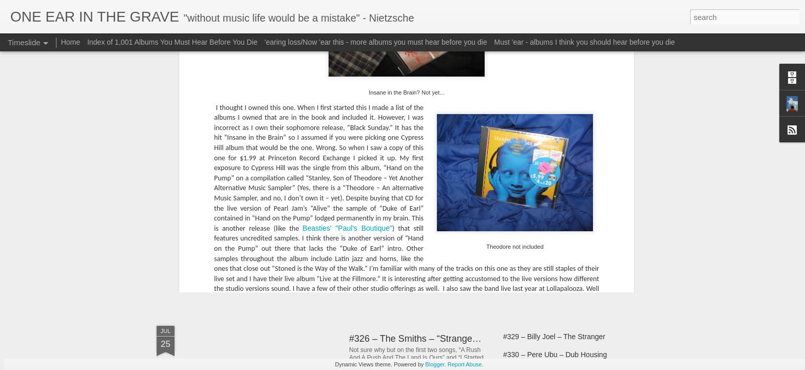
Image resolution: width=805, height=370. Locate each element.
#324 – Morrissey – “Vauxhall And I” (560, 255)
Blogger (434, 364)
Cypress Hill (281, 149)
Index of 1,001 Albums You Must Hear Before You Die (172, 42)
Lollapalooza (389, 149)
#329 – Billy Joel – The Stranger (554, 336)
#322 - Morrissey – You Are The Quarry (565, 237)
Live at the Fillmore (334, 149)
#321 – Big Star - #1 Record (547, 219)
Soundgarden (235, 97)
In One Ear (447, 136)
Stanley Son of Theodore (537, 149)
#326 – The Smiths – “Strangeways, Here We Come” (457, 339)
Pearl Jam (429, 149)
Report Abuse (465, 364)
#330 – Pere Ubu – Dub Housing (555, 354)
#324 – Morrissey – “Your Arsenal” (557, 273)
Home (70, 42)
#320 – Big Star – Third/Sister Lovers (562, 201)
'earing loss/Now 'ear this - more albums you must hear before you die (375, 42)
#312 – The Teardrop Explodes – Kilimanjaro (440, 234)
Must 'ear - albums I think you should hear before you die (584, 42)
